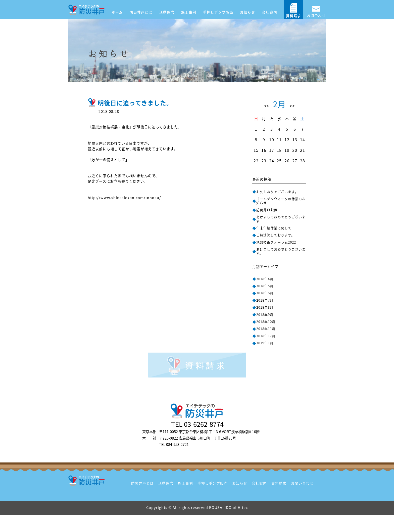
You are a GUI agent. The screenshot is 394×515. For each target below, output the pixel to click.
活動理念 (166, 12)
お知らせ (247, 12)
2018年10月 (265, 321)
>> (292, 106)
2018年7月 (264, 300)
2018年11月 (265, 328)
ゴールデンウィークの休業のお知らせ (281, 200)
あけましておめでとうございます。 (281, 251)
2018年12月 (265, 336)
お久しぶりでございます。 (277, 191)
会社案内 (269, 12)
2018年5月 (264, 286)
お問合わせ (316, 10)
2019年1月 (264, 343)
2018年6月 (264, 293)
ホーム (117, 12)
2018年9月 (264, 314)
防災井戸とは (141, 12)
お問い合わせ (302, 483)
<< (266, 106)
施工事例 (188, 12)
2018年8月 (264, 307)
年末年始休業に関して (273, 227)
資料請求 (293, 10)
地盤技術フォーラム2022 (276, 242)
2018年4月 (264, 278)
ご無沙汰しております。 (275, 234)
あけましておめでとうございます (281, 218)
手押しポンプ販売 (218, 12)
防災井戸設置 (266, 209)
